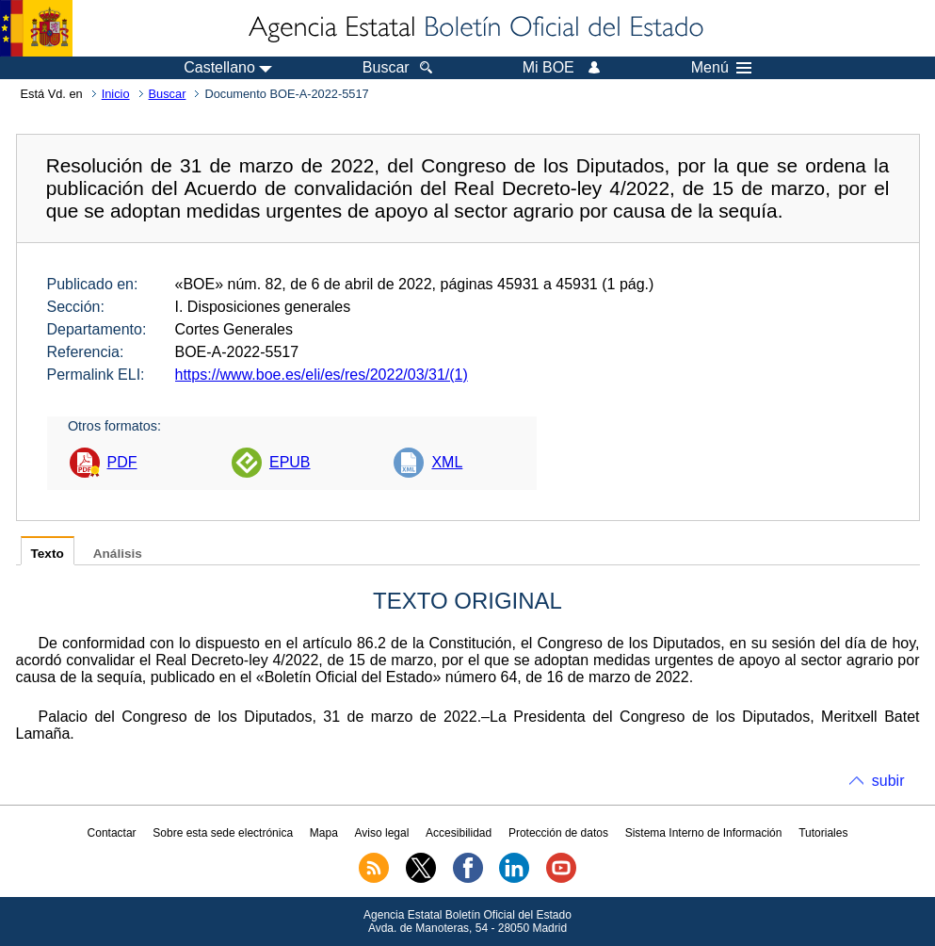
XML (446, 462)
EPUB (290, 462)
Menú (721, 67)
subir (888, 781)
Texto (47, 553)
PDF (122, 462)
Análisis (117, 553)
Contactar (112, 833)
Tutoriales (822, 833)
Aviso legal (382, 833)
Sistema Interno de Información (703, 833)
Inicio (116, 94)
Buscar (167, 94)
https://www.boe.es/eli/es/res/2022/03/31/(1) (321, 375)
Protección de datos (558, 833)
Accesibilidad (459, 833)
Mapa (324, 833)
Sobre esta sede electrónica (223, 833)
